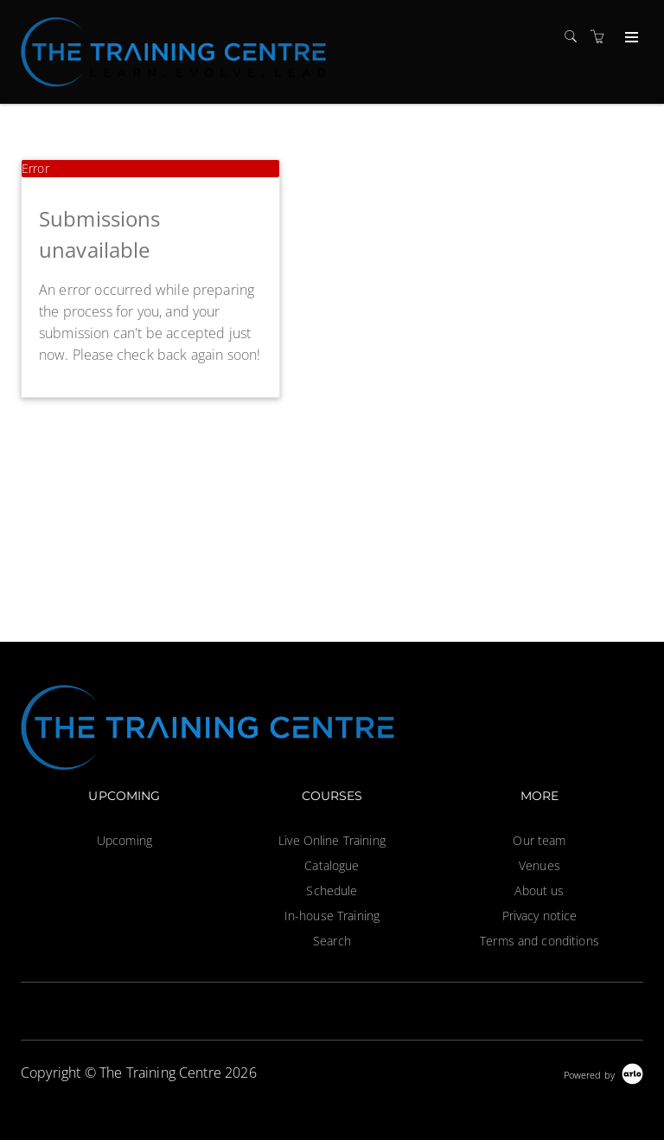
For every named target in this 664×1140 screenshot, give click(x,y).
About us (539, 890)
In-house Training (332, 915)
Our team (539, 840)
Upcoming (124, 840)
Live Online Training (332, 840)
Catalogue (331, 865)
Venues (539, 865)
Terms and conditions (539, 940)
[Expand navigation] (629, 38)
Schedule (331, 890)
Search (332, 940)
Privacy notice (540, 915)
